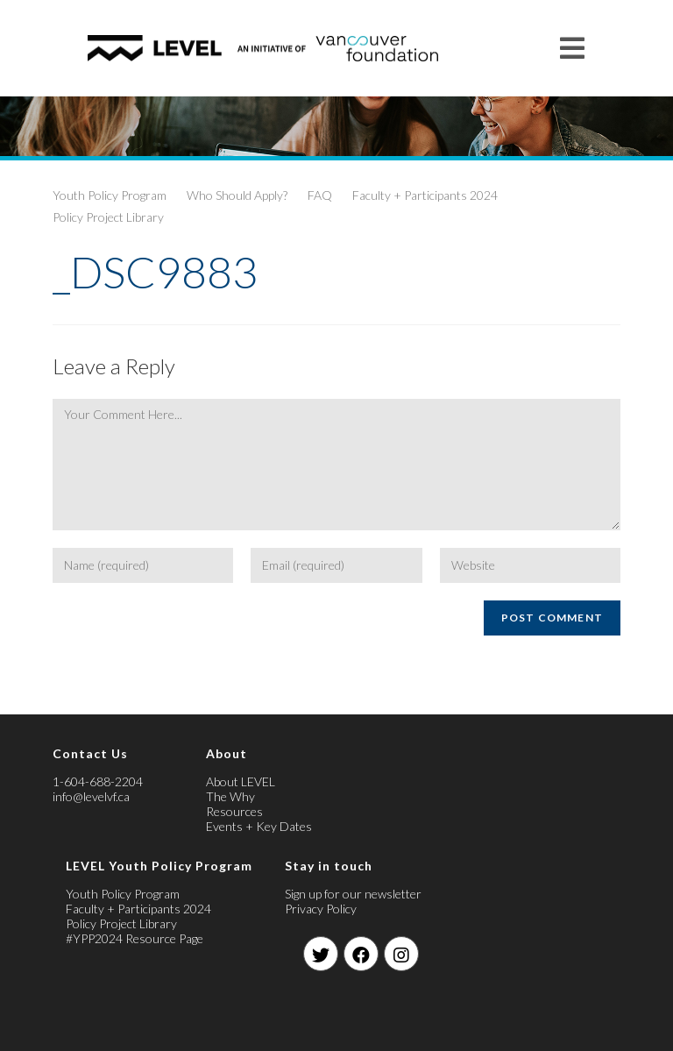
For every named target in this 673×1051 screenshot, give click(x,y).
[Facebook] (361, 953)
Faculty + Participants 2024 (425, 195)
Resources (234, 811)
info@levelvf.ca (91, 796)
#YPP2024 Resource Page (134, 938)
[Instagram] (401, 953)
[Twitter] (320, 953)
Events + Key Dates (259, 826)
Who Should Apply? (237, 195)
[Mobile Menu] (572, 48)
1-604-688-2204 (98, 781)
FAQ (320, 195)
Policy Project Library (108, 216)
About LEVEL (240, 781)
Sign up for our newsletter (353, 893)
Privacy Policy (321, 908)
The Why (230, 796)
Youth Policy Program (109, 195)
